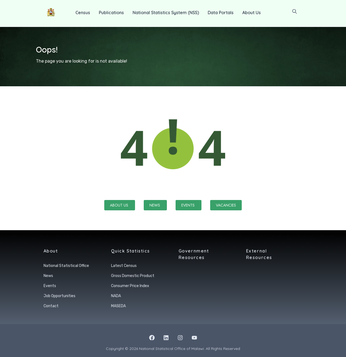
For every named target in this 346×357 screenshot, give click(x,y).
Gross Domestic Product (132, 275)
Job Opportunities (59, 296)
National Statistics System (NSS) (166, 12)
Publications (111, 12)
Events (188, 205)
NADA (116, 296)
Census (82, 12)
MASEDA (118, 306)
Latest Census (124, 265)
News (155, 205)
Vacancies (226, 205)
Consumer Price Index (130, 286)
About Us (251, 12)
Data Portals (221, 12)
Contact (51, 306)
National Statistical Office (66, 265)
